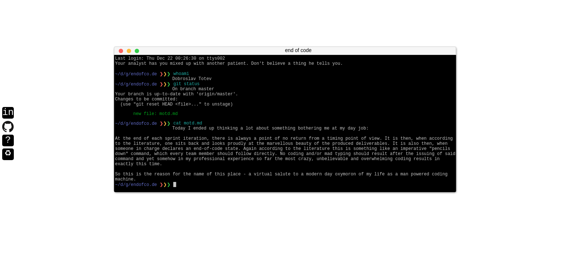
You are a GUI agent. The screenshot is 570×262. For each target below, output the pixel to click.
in (7, 113)
